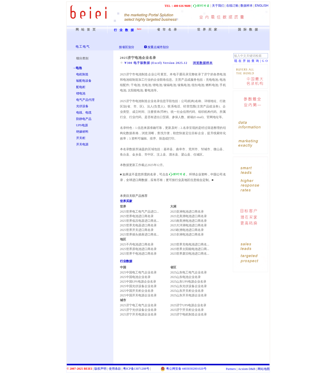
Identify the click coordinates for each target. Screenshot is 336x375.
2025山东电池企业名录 (185, 277)
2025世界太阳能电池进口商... (189, 249)
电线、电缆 (83, 112)
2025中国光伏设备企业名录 (138, 286)
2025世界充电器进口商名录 (138, 225)
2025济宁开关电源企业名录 (138, 314)
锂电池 (80, 93)
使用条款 (115, 368)
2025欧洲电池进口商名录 (187, 230)
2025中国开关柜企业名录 (137, 291)
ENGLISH (261, 5)
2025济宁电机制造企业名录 (188, 314)
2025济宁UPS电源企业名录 (188, 305)
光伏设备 (82, 106)
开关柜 (80, 138)
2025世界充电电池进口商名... (189, 244)
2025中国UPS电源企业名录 (138, 281)
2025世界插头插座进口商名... (139, 234)
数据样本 (246, 5)
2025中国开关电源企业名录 (138, 295)
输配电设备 (83, 80)
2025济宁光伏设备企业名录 (138, 310)
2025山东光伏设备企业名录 (188, 286)
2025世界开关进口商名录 (137, 230)
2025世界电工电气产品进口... (139, 211)
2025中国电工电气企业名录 (138, 272)
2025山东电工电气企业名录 (188, 272)
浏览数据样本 (203, 63)
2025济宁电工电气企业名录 (138, 305)
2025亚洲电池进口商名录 (187, 211)
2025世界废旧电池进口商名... (189, 253)
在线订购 (232, 5)
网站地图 (264, 369)
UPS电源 (82, 125)
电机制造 (82, 74)
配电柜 (80, 87)
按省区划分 (126, 47)
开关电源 (82, 144)
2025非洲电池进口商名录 (187, 234)
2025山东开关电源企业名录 (188, 295)
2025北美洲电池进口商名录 (188, 216)
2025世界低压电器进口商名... (139, 221)
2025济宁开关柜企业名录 (187, 310)
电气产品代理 (85, 100)
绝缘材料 (82, 131)
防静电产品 (83, 119)
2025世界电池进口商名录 (137, 216)
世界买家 (126, 201)
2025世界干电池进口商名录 (138, 253)
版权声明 (100, 368)
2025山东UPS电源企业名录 (188, 281)
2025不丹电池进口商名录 (137, 244)
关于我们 (218, 5)
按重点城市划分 (158, 47)
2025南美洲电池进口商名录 (188, 221)
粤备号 (136, 368)
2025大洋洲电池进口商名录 (188, 225)
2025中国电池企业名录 (135, 277)
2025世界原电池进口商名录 (138, 249)
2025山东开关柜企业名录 (187, 291)
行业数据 (126, 261)
